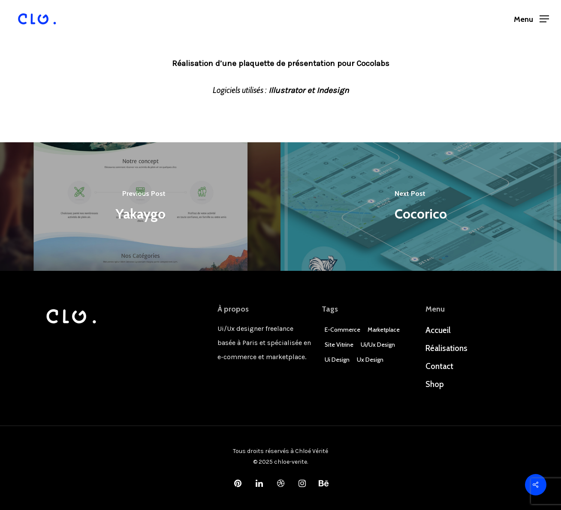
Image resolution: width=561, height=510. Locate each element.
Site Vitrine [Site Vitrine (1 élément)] (339, 344)
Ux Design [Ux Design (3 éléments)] (370, 359)
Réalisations (446, 348)
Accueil (438, 330)
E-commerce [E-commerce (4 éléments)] (342, 329)
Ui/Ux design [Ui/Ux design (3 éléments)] (378, 344)
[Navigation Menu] (531, 19)
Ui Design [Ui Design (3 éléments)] (337, 359)
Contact (439, 366)
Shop (434, 384)
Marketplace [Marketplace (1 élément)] (384, 329)
